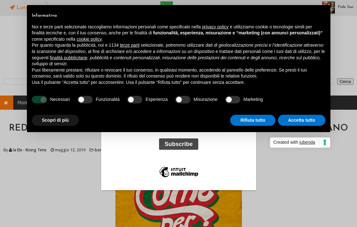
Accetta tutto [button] (301, 120)
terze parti (129, 45)
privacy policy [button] (215, 26)
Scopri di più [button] (55, 120)
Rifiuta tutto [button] (252, 120)
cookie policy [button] (89, 39)
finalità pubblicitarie (68, 57)
